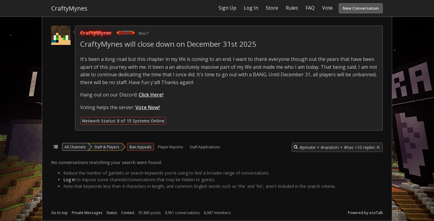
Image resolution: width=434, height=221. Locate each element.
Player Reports (170, 146)
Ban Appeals (141, 146)
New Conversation (361, 8)
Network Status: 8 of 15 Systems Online (123, 121)
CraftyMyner (96, 32)
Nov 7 (144, 33)
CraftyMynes (69, 8)
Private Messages (87, 212)
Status (111, 212)
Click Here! (151, 94)
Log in (69, 179)
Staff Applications (205, 146)
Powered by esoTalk (365, 212)
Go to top (59, 212)
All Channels (75, 146)
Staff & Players (106, 146)
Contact (127, 212)
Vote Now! (147, 107)
